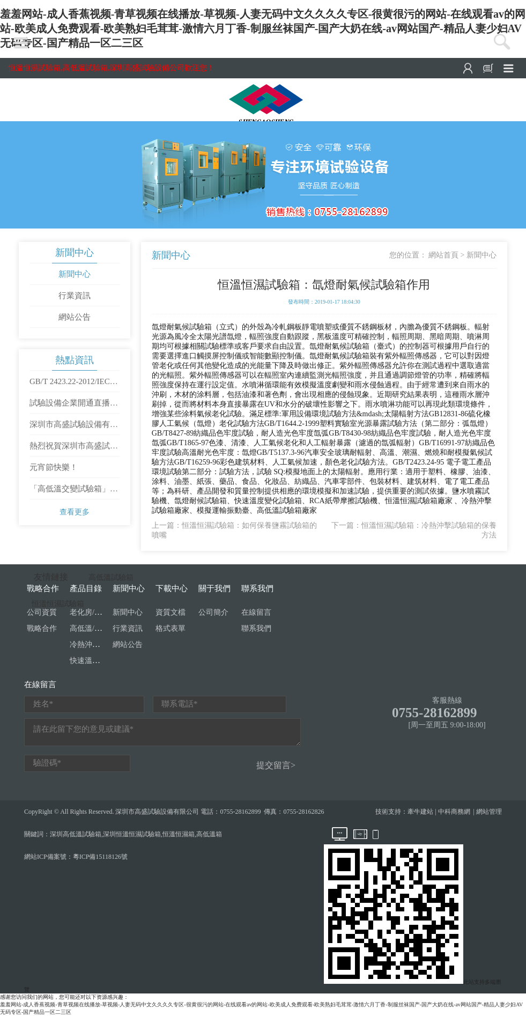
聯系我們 (257, 588)
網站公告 (74, 317)
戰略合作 (42, 628)
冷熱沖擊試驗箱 (96, 644)
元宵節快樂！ (53, 467)
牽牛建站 (420, 811)
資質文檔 (170, 612)
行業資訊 (74, 295)
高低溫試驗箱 (111, 577)
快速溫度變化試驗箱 (103, 661)
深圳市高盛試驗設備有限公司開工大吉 (73, 427)
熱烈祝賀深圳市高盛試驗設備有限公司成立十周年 (73, 449)
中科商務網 (454, 811)
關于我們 (214, 588)
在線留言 (256, 612)
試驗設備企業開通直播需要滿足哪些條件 (73, 406)
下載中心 (171, 588)
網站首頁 (443, 255)
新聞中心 (74, 252)
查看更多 (75, 512)
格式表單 (170, 628)
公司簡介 (213, 612)
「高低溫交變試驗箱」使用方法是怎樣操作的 (73, 491)
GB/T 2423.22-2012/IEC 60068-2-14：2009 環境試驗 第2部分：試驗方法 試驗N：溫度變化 (73, 384)
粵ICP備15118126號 (100, 856)
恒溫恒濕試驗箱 (58, 604)
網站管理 (489, 811)
